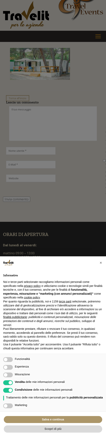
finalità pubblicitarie (15, 317)
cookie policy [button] (32, 297)
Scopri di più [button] (53, 428)
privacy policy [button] (32, 285)
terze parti (65, 301)
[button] (101, 263)
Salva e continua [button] (53, 419)
